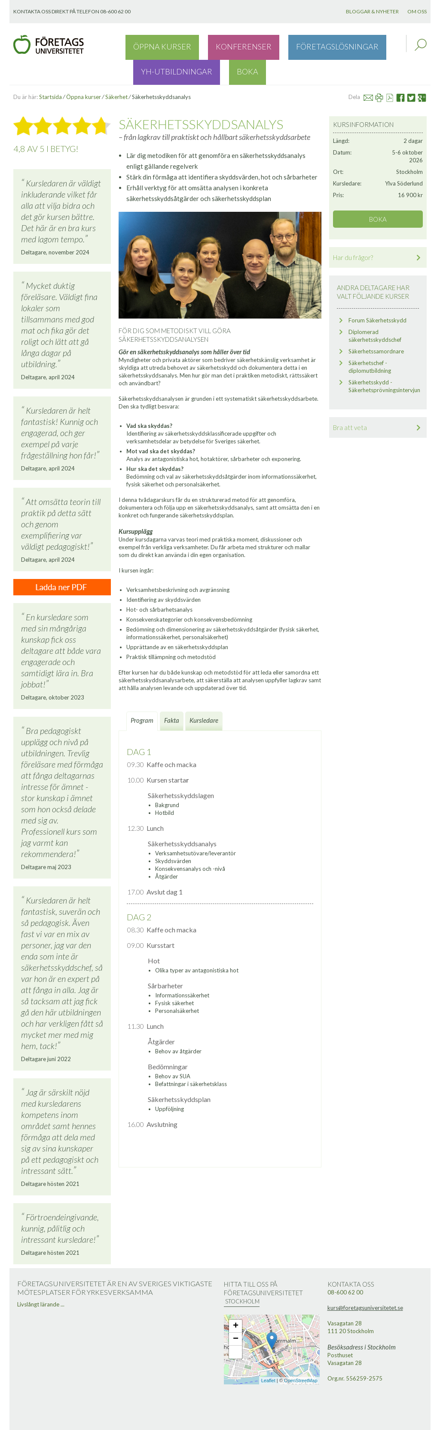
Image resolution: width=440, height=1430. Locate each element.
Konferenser (203, 45)
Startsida (50, 72)
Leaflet (268, 1356)
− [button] (235, 1314)
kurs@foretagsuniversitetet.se (365, 1283)
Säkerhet (116, 72)
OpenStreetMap (301, 1356)
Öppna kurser (148, 45)
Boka (385, 45)
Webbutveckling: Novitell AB (220, 1422)
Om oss (417, 11)
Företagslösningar (268, 45)
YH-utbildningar (339, 45)
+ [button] (235, 1301)
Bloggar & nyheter (372, 11)
